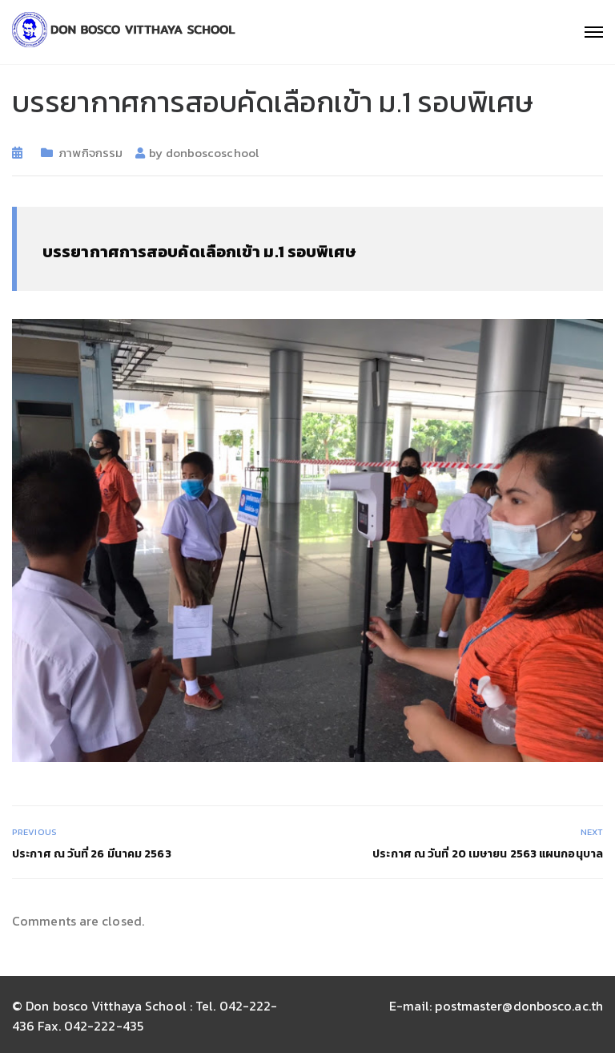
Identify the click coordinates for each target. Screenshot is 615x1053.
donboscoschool (212, 152)
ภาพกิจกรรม (90, 152)
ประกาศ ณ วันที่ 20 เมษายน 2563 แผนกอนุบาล (487, 853)
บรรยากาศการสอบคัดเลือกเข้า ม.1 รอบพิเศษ (199, 252)
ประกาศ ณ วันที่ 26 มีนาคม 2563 (91, 853)
